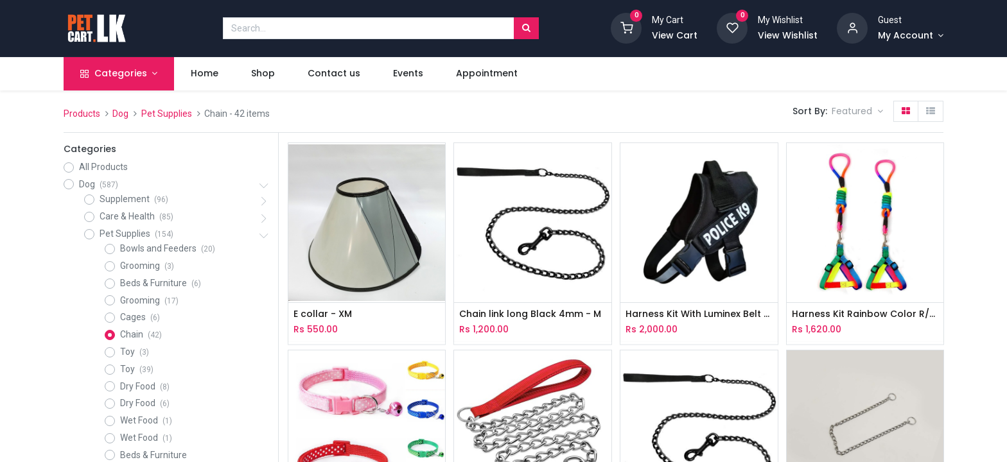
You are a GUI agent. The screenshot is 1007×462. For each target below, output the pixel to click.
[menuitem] (204, 73)
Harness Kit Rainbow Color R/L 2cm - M (865, 314)
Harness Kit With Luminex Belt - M (699, 314)
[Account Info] (910, 36)
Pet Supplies (166, 113)
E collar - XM (322, 314)
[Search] (526, 28)
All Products (103, 167)
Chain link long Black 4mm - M (530, 314)
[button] (857, 111)
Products (82, 113)
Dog (120, 113)
